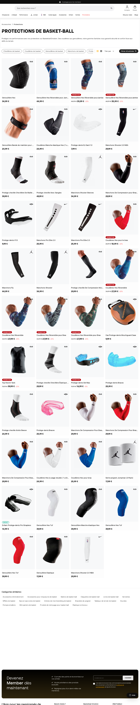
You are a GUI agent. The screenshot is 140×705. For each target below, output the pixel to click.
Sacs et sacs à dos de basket (29, 601)
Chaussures (5, 15)
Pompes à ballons (9, 605)
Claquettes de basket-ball (90, 597)
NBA (43, 15)
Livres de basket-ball (111, 597)
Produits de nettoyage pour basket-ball (54, 605)
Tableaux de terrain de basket (105, 601)
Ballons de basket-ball (69, 597)
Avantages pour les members (70, 2)
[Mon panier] (134, 8)
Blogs (136, 15)
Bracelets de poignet (83, 601)
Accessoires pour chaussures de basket (42, 597)
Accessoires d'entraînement (13, 597)
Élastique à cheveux (80, 605)
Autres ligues (52, 15)
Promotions (86, 15)
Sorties (78, 15)
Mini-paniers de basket (28, 605)
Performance (23, 15)
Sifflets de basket (9, 601)
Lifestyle (14, 15)
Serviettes (126, 597)
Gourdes (123, 601)
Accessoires (62, 15)
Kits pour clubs (127, 15)
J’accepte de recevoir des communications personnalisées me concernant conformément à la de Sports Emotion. (113, 685)
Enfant (71, 15)
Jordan (34, 15)
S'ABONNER (128, 677)
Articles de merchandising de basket (57, 601)
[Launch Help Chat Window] (132, 695)
